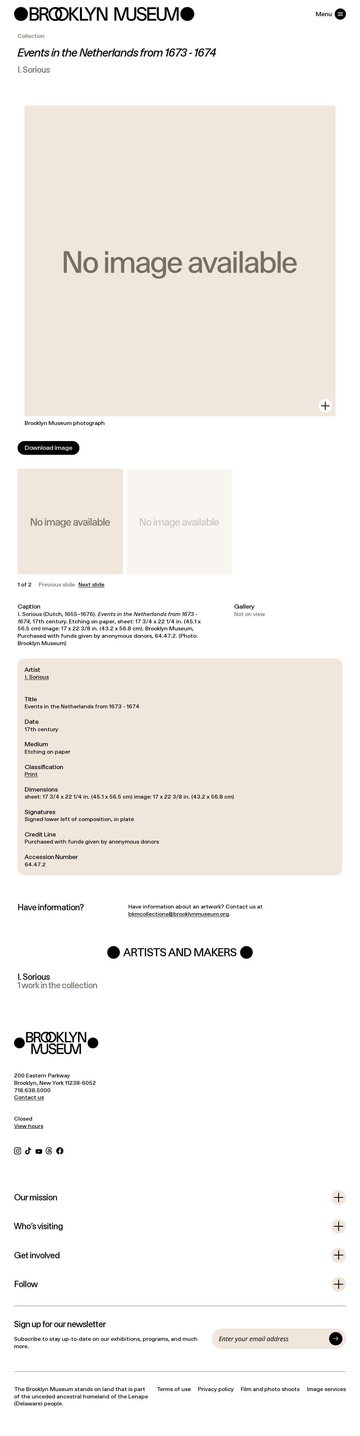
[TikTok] (28, 1150)
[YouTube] (39, 1150)
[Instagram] (17, 1150)
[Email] (272, 1339)
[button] (70, 521)
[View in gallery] (325, 405)
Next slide (91, 585)
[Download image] (48, 448)
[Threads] (49, 1150)
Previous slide (57, 585)
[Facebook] (59, 1150)
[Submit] (335, 1338)
